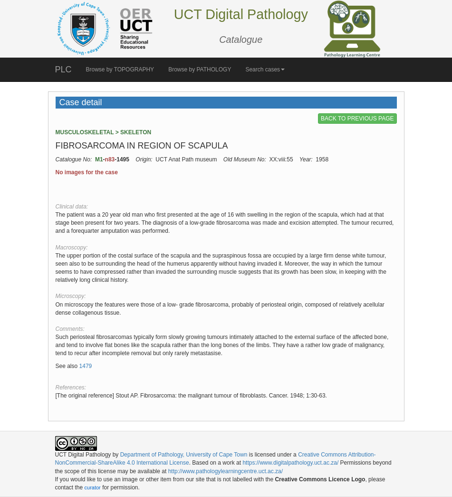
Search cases (265, 69)
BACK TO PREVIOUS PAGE (357, 118)
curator (93, 487)
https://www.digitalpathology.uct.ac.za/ (290, 462)
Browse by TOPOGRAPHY (120, 69)
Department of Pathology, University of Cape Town (184, 454)
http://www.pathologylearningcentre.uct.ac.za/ (225, 471)
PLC (63, 69)
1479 (85, 366)
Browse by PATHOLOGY (199, 69)
